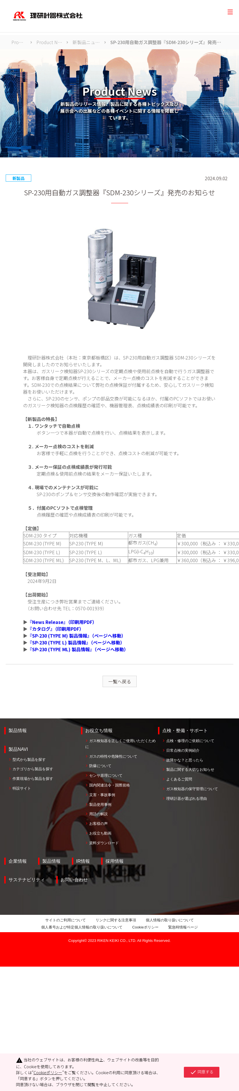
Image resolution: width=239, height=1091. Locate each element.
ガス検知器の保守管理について (192, 789)
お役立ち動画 (100, 833)
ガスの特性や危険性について (113, 756)
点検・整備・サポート (185, 730)
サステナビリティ (27, 879)
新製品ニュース (86, 42)
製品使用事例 (100, 804)
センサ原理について (105, 775)
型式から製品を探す (29, 759)
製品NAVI (18, 749)
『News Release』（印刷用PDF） (62, 622)
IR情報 (83, 861)
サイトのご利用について (65, 920)
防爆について (100, 766)
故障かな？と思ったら (184, 760)
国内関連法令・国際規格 (109, 785)
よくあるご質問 (179, 779)
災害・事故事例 (102, 795)
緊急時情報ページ (183, 927)
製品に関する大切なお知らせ (190, 769)
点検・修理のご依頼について (190, 741)
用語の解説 (98, 814)
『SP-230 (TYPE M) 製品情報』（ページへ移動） (77, 635)
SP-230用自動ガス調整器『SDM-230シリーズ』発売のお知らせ (166, 42)
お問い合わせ (74, 879)
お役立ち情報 (99, 730)
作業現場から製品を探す (33, 778)
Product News (49, 42)
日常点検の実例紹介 (182, 750)
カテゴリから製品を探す (33, 769)
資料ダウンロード (104, 843)
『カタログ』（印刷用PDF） (56, 628)
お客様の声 (98, 823)
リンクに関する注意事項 (115, 920)
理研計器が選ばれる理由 (186, 798)
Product (18, 42)
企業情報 (18, 861)
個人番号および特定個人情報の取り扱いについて (81, 927)
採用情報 (114, 861)
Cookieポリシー (145, 927)
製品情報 (18, 730)
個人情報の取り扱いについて (170, 920)
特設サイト (22, 788)
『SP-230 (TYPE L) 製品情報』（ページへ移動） (76, 642)
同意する (201, 1072)
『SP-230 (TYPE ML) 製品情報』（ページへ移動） (78, 649)
